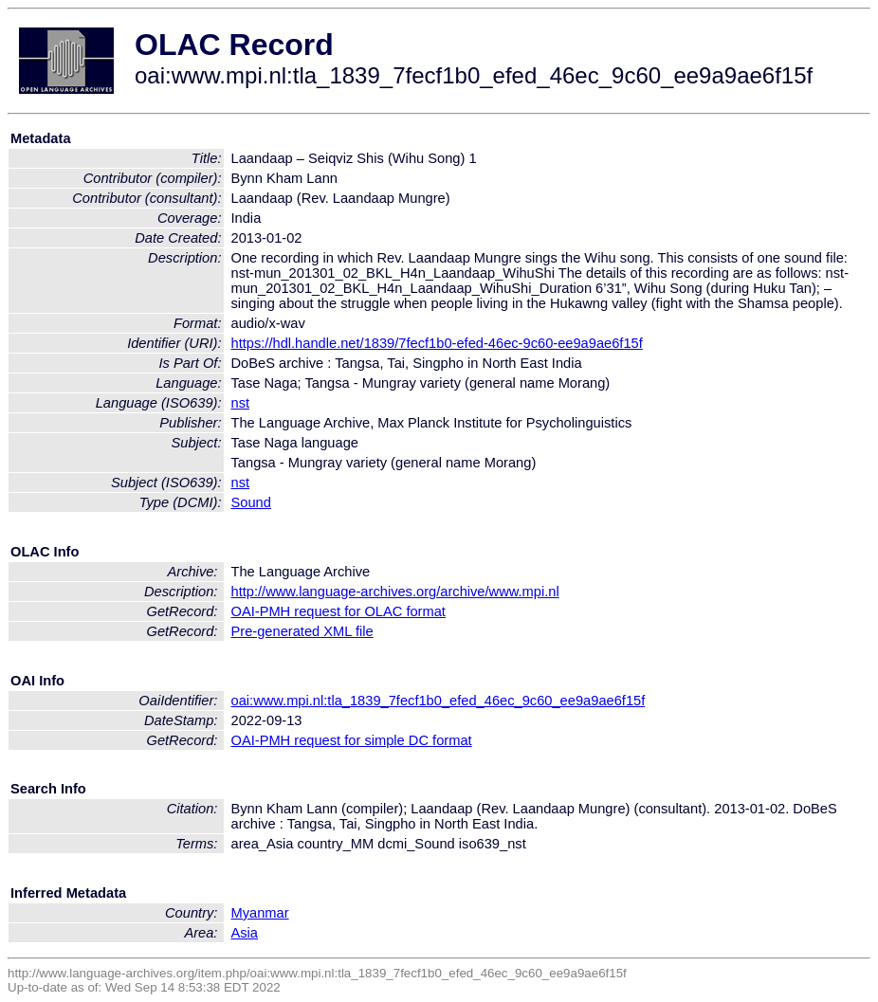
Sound (251, 502)
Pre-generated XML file (302, 631)
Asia (245, 932)
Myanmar (260, 912)
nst (240, 402)
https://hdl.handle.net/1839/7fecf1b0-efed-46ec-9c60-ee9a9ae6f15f (437, 343)
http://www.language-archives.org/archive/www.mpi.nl (395, 591)
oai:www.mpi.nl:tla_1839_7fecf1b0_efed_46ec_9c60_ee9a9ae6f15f (438, 700)
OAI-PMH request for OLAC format (338, 611)
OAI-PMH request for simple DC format (351, 740)
